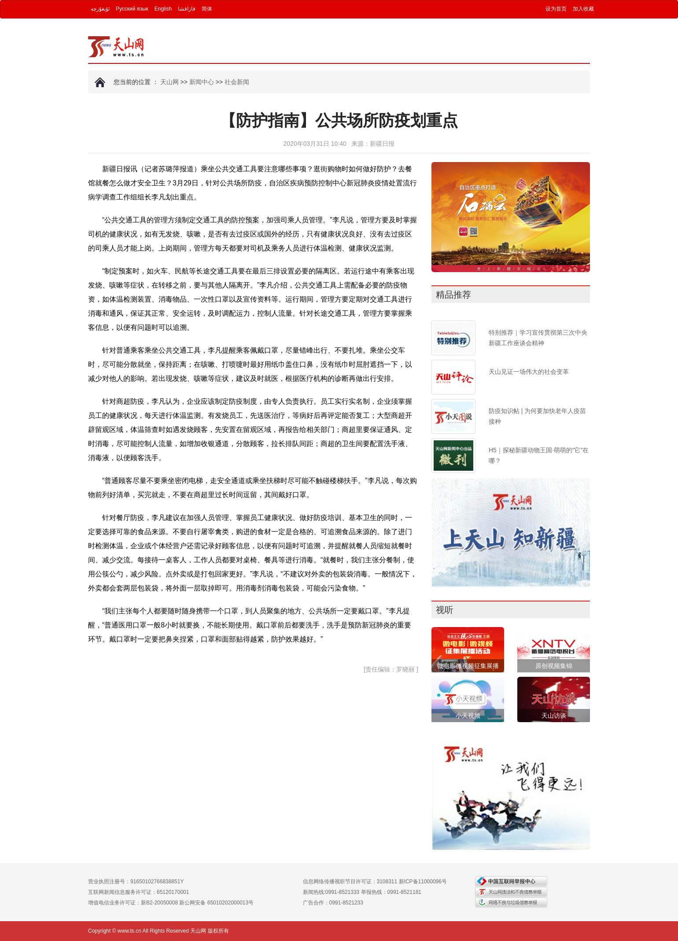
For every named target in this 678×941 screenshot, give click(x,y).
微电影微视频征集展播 (468, 665)
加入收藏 (583, 9)
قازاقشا (186, 9)
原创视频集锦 (553, 665)
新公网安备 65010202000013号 (216, 903)
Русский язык (132, 9)
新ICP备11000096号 (423, 881)
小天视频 (468, 715)
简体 (207, 9)
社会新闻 (237, 81)
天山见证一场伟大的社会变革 (529, 371)
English (163, 9)
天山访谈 (554, 715)
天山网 (169, 81)
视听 (444, 610)
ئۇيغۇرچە (100, 9)
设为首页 (556, 9)
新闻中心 (201, 81)
